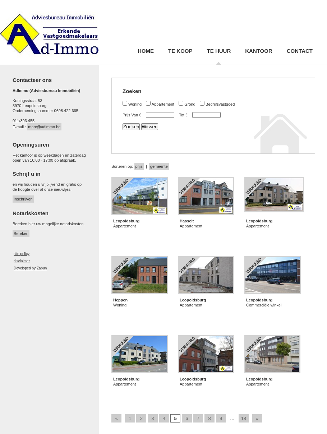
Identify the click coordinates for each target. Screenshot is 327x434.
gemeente (159, 166)
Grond (189, 104)
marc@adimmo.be (44, 127)
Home (146, 51)
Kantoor (258, 51)
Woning (135, 104)
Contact (300, 51)
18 (243, 418)
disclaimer (22, 261)
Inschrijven (23, 199)
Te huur (219, 51)
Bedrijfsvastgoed (220, 104)
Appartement (163, 104)
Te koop (180, 51)
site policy (21, 254)
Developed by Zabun (30, 268)
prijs (139, 166)
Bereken (21, 233)
